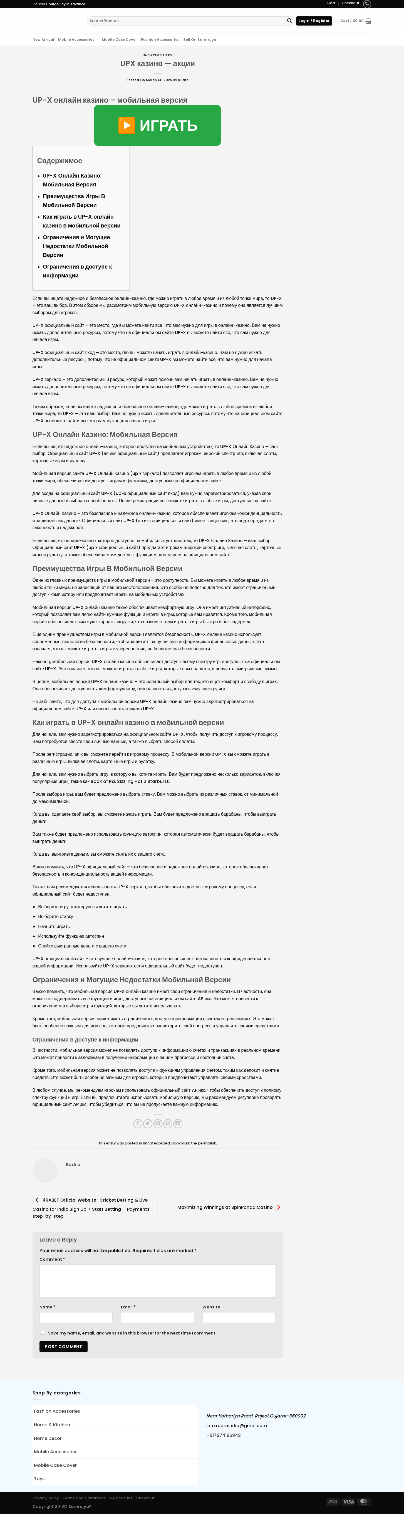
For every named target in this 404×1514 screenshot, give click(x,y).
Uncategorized (157, 55)
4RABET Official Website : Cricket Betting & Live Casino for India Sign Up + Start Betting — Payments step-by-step (91, 1208)
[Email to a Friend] (157, 1123)
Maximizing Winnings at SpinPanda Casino (230, 1207)
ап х (79, 754)
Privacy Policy (46, 1498)
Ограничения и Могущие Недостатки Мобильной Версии (76, 246)
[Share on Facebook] (137, 1123)
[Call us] (367, 4)
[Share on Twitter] (147, 1123)
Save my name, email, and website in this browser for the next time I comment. (132, 1333)
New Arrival (43, 39)
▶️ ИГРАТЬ (157, 125)
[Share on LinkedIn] (177, 1123)
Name (47, 1307)
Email (128, 1307)
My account (121, 1498)
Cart (331, 3)
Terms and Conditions (84, 1498)
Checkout (351, 3)
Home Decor (48, 1438)
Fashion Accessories (160, 39)
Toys (39, 1478)
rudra (183, 80)
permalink (207, 1143)
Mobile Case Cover (119, 39)
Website (211, 1307)
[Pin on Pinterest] (167, 1123)
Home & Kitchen (52, 1425)
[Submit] (289, 21)
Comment (52, 1259)
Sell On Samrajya (199, 39)
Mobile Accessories (78, 39)
